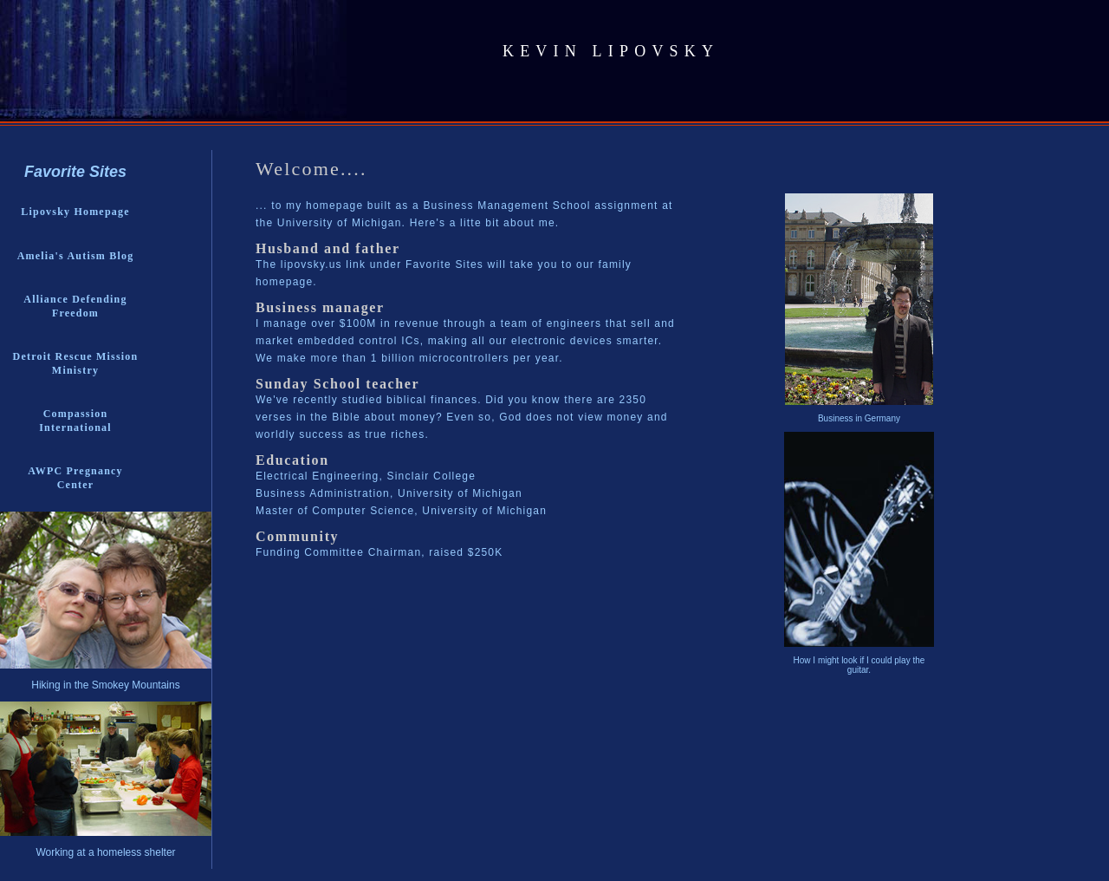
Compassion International (75, 421)
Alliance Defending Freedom (74, 306)
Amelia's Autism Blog (75, 256)
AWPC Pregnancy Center (75, 478)
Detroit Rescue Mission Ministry (76, 363)
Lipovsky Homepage (75, 212)
